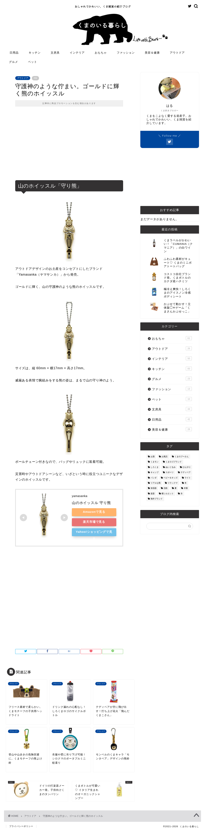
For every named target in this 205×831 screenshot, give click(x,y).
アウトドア (177, 52)
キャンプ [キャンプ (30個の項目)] (155, 472)
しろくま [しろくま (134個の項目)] (155, 467)
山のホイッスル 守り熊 (91, 503)
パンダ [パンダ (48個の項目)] (154, 478)
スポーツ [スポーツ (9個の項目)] (170, 472)
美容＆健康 (152, 52)
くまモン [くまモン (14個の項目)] (155, 462)
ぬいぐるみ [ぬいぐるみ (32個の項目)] (171, 467)
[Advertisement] (69, 146)
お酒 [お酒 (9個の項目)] (153, 456)
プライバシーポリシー (21, 826)
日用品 (14, 52)
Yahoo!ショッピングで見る (94, 533)
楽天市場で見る (94, 521)
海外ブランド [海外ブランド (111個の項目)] (157, 499)
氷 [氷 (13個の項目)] (182, 493)
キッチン (35, 52)
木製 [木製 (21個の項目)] (186, 488)
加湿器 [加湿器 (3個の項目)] (154, 488)
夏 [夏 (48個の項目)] (176, 488)
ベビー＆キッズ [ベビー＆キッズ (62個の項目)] (171, 478)
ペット (32, 62)
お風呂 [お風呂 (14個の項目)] (165, 456)
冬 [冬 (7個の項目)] (186, 483)
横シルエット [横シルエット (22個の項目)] (168, 493)
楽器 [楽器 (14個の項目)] (153, 493)
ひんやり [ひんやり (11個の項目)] (187, 467)
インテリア (77, 52)
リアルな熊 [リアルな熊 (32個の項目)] (156, 483)
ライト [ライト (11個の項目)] (188, 478)
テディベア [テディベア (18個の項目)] (186, 472)
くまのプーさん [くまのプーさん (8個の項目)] (182, 456)
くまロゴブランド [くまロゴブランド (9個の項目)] (174, 462)
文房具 (55, 52)
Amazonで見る (94, 511)
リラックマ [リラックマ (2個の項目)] (173, 483)
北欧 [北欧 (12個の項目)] (166, 488)
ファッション (126, 52)
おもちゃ (101, 52)
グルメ (13, 62)
